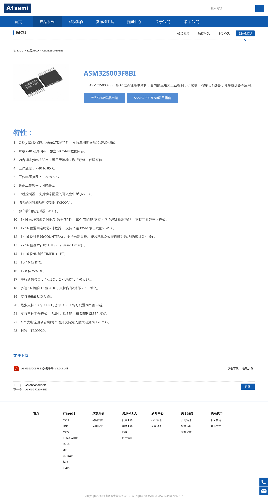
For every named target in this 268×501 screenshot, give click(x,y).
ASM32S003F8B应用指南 (152, 98)
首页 (18, 21)
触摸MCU (204, 33)
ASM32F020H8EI (36, 389)
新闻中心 (134, 21)
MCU (20, 50)
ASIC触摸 (183, 33)
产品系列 (47, 21)
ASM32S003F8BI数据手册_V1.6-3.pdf (44, 368)
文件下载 (20, 355)
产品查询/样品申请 (104, 98)
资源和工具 (105, 21)
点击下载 (233, 368)
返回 (248, 386)
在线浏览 (247, 368)
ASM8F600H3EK (35, 385)
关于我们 (162, 21)
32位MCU (245, 33)
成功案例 (76, 21)
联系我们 (191, 21)
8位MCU (224, 33)
